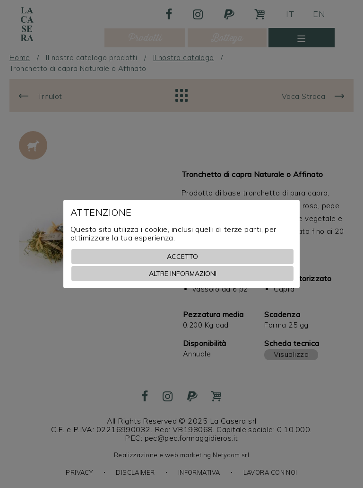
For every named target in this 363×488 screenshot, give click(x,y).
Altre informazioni (182, 273)
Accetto (182, 256)
